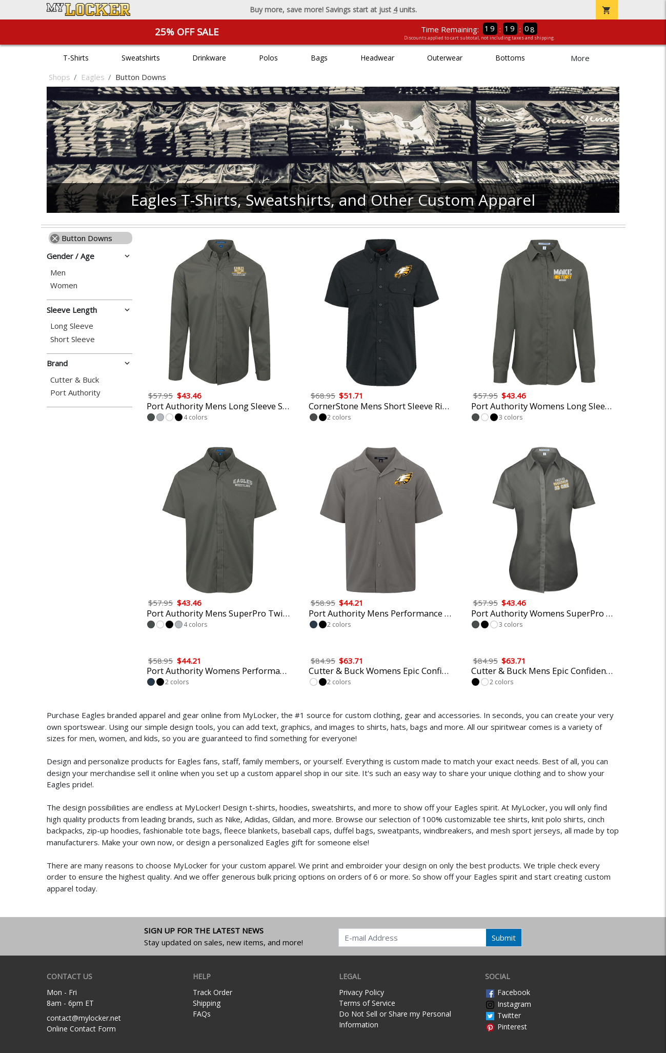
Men (58, 272)
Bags (319, 58)
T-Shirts (76, 58)
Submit (504, 937)
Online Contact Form (81, 1029)
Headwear (377, 58)
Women (63, 285)
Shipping (206, 1003)
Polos (268, 58)
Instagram (508, 1004)
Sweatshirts (141, 58)
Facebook (507, 992)
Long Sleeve (71, 326)
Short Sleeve (72, 339)
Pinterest (506, 1026)
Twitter (503, 1015)
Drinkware (209, 58)
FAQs (202, 1014)
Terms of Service (367, 1003)
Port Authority (75, 392)
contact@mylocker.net (84, 1018)
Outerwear (444, 58)
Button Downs (81, 238)
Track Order (212, 992)
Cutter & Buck (74, 379)
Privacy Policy (361, 992)
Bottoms (510, 58)
